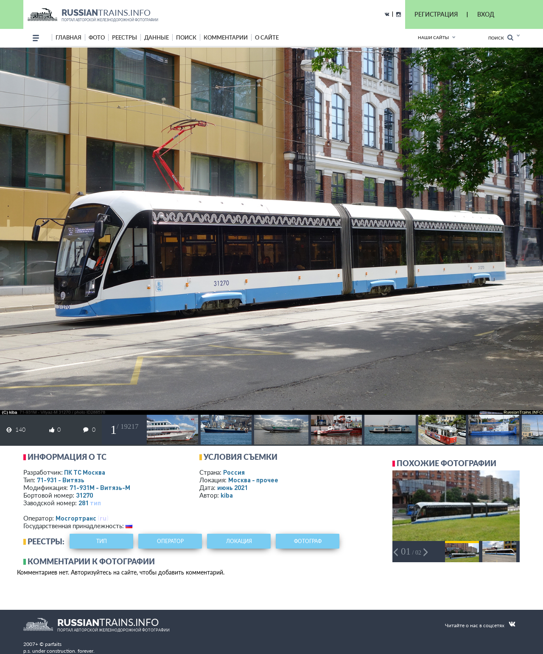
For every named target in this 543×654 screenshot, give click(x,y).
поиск (186, 37)
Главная (68, 37)
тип (95, 503)
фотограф (308, 541)
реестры (124, 37)
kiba (227, 495)
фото (97, 37)
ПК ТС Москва (84, 472)
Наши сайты (433, 37)
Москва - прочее (253, 480)
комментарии (226, 37)
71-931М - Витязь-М (100, 487)
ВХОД (485, 14)
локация (239, 541)
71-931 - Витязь (60, 480)
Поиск (500, 37)
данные (156, 37)
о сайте (267, 37)
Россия (234, 472)
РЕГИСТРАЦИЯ (436, 14)
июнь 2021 (232, 487)
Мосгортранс (76, 518)
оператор (170, 541)
